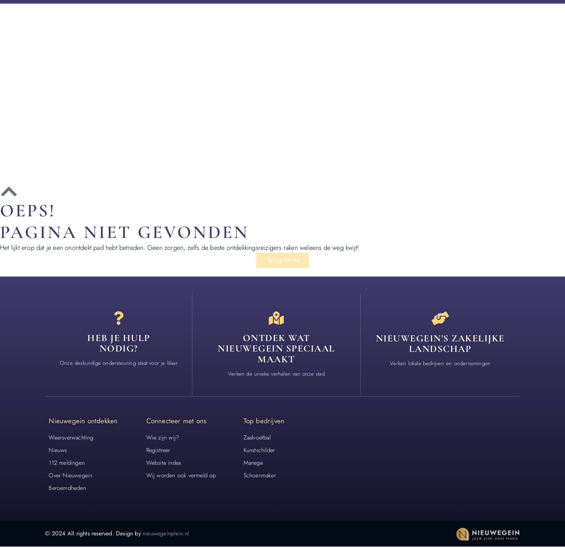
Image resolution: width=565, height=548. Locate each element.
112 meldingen (67, 464)
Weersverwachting (71, 438)
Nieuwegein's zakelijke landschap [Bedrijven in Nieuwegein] (440, 344)
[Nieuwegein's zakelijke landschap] (440, 318)
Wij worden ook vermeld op (181, 477)
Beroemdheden (67, 489)
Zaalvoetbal (257, 438)
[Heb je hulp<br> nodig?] (118, 318)
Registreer (158, 451)
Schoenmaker (260, 477)
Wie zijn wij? (162, 438)
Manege (253, 464)
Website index (163, 464)
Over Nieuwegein (70, 477)
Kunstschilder (259, 451)
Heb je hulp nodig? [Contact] (118, 344)
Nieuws (58, 451)
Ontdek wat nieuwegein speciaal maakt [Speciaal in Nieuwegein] (276, 349)
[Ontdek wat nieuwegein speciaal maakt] (276, 318)
